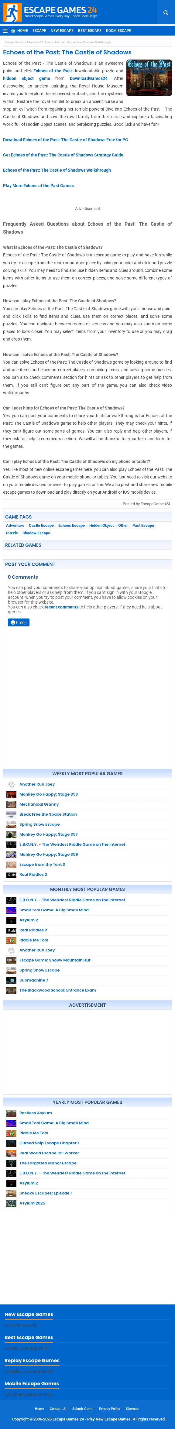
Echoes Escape (71, 525)
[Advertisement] (87, 1052)
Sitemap (132, 1409)
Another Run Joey (37, 784)
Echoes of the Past (52, 70)
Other (123, 525)
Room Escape (118, 31)
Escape (39, 31)
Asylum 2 (28, 920)
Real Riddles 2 (33, 874)
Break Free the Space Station (48, 814)
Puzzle (12, 533)
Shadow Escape (36, 533)
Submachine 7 (33, 980)
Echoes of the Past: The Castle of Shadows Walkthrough (57, 170)
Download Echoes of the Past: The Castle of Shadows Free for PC (65, 139)
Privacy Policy (109, 1409)
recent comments (61, 607)
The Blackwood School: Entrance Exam (57, 990)
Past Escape (143, 525)
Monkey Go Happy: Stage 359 (48, 854)
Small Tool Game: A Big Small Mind (54, 910)
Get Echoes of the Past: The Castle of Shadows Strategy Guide (63, 154)
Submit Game (82, 1409)
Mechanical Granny (39, 804)
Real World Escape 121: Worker (49, 1153)
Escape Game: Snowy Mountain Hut (55, 960)
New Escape (62, 31)
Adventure (33, 42)
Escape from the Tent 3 (42, 864)
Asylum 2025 (32, 1203)
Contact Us (58, 1409)
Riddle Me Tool (33, 940)
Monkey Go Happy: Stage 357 (48, 834)
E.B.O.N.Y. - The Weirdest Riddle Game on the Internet (72, 844)
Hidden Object (101, 525)
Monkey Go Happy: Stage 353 (48, 794)
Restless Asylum (35, 1113)
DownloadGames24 (89, 78)
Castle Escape (41, 525)
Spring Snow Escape (39, 824)
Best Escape (89, 31)
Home (19, 30)
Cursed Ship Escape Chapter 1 (49, 1143)
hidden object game (26, 78)
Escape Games (14, 42)
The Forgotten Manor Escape (48, 1163)
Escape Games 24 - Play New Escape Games (92, 1419)
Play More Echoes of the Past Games (38, 185)
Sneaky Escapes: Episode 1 (45, 1193)
